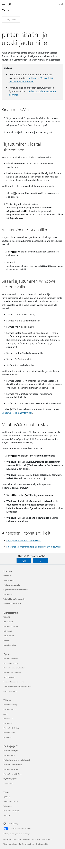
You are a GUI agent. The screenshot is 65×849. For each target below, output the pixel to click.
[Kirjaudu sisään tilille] (60, 3)
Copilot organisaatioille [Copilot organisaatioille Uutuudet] (11, 585)
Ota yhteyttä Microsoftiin (12, 839)
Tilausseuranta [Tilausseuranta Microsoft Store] (8, 636)
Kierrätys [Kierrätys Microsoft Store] (6, 640)
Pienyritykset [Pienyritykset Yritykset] (7, 737)
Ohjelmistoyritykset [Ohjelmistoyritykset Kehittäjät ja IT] (10, 779)
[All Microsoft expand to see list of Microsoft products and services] (3, 3)
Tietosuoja (26, 839)
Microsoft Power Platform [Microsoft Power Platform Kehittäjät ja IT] (12, 774)
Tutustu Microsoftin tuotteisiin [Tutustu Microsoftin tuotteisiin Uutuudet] (14, 599)
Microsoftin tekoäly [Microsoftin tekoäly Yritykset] (10, 704)
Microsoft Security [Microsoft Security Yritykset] (9, 709)
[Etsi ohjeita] (10, 3)
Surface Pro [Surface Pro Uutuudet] (7, 576)
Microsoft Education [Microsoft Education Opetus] (10, 658)
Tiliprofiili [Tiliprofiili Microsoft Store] (6, 617)
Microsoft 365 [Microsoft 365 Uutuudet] (8, 594)
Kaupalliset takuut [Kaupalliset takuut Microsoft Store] (9, 645)
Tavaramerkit (47, 839)
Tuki (4, 10)
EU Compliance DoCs (26, 844)
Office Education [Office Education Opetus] (9, 677)
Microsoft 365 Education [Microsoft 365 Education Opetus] (12, 672)
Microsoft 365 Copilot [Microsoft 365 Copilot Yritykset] (11, 728)
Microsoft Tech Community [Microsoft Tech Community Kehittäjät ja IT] (12, 765)
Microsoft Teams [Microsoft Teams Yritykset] (9, 732)
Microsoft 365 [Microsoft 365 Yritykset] (8, 723)
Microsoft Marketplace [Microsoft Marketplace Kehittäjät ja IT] (11, 769)
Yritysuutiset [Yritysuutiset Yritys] (7, 806)
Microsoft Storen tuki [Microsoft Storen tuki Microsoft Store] (10, 626)
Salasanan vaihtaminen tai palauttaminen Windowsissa (34, 546)
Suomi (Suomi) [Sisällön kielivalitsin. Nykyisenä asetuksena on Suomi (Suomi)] (13, 824)
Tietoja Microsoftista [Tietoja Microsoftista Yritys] (10, 801)
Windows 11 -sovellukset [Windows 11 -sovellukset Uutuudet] (12, 604)
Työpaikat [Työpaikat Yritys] (6, 797)
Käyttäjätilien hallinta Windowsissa (23, 540)
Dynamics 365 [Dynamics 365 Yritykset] (8, 718)
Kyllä (24, 560)
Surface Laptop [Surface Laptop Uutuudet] (8, 580)
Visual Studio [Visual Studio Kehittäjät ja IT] (8, 783)
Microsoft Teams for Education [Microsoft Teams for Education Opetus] (14, 668)
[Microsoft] (32, 2)
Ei (40, 560)
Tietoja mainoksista (10, 844)
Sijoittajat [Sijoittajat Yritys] (6, 815)
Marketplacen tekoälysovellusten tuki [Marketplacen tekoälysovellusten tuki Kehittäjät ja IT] (16, 760)
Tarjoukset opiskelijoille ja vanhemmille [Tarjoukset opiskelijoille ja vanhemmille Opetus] (17, 686)
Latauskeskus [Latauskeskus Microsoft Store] (8, 622)
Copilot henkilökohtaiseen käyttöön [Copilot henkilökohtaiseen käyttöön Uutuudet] (15, 590)
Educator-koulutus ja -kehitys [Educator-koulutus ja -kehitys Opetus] (13, 682)
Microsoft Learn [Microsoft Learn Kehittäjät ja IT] (9, 755)
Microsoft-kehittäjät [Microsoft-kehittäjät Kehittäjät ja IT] (10, 751)
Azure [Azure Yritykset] (5, 714)
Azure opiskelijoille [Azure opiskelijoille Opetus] (10, 691)
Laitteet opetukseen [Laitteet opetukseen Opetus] (10, 663)
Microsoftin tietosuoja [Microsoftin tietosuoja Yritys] (11, 811)
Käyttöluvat (36, 839)
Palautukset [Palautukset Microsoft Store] (7, 631)
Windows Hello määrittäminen (17, 412)
